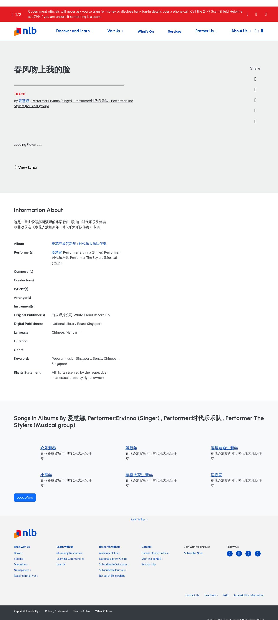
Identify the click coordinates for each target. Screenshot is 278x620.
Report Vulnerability (27, 611)
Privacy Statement (56, 611)
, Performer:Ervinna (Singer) (51, 100)
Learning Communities (70, 559)
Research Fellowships (112, 576)
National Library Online (113, 559)
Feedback (211, 595)
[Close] (271, 12)
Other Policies (103, 611)
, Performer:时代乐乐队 (91, 100)
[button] (257, 31)
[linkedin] (231, 556)
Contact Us (192, 595)
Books (18, 553)
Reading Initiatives (26, 576)
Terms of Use (81, 611)
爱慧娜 (24, 100)
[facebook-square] (240, 556)
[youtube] (259, 556)
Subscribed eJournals (112, 570)
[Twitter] (255, 89)
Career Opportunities (155, 553)
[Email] (255, 100)
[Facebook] (255, 79)
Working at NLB (152, 559)
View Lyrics (26, 167)
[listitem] (22, 548)
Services (174, 31)
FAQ (225, 595)
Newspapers (22, 570)
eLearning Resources (70, 553)
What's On (146, 31)
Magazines (21, 564)
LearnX (60, 564)
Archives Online (109, 553)
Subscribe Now (193, 553)
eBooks (19, 559)
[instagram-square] (250, 556)
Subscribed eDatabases (114, 564)
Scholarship (149, 564)
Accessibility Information (248, 595)
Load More (25, 497)
